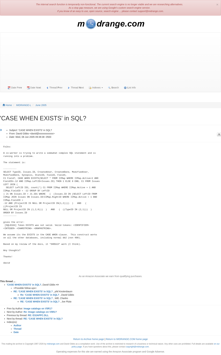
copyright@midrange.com (137, 347)
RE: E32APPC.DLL (38, 315)
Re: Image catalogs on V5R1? (40, 312)
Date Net (34, 87)
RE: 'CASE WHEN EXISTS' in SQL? (33, 291)
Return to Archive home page (88, 339)
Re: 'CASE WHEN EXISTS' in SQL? (39, 294)
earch (113, 87)
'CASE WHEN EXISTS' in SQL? (24, 284)
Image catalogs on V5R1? (38, 308)
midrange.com (53, 344)
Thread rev (54, 87)
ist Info (130, 87)
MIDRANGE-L (23, 105)
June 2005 (40, 105)
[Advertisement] (110, 58)
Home (7, 105)
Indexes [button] (96, 87)
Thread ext (76, 87)
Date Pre (15, 87)
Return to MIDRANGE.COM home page (127, 339)
